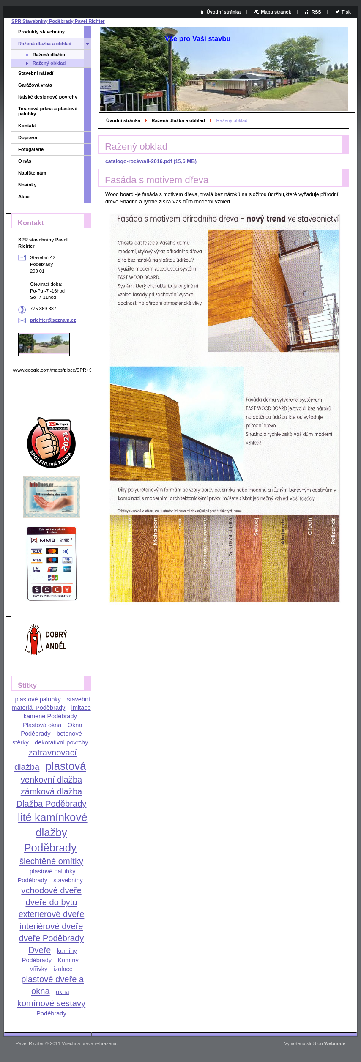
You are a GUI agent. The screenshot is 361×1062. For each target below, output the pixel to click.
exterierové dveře (52, 914)
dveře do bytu (51, 902)
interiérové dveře (51, 926)
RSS (316, 11)
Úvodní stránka (123, 120)
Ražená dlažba (49, 54)
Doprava (27, 137)
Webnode (334, 1043)
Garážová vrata (35, 85)
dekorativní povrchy (61, 742)
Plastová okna (42, 725)
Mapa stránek (276, 11)
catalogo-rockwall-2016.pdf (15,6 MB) (151, 161)
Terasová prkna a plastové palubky (47, 111)
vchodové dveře (51, 890)
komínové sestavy (51, 1003)
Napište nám (32, 172)
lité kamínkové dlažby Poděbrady (53, 832)
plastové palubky (37, 699)
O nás (24, 161)
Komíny (67, 960)
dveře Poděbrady (51, 938)
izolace (63, 969)
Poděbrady (51, 1013)
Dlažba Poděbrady (51, 803)
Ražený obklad (49, 63)
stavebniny (68, 880)
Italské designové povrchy (47, 96)
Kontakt (27, 125)
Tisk (346, 11)
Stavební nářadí (35, 73)
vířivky (38, 969)
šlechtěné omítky (51, 861)
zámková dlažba (51, 791)
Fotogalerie (31, 149)
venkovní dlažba (51, 779)
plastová (66, 766)
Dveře (39, 950)
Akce (24, 196)
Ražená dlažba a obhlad (178, 120)
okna (62, 991)
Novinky (27, 184)
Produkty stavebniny (41, 31)
